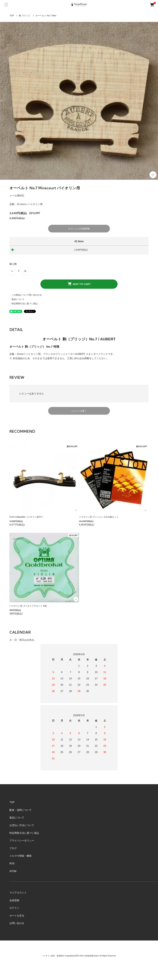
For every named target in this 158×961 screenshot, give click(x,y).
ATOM (12, 871)
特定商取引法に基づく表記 (24, 833)
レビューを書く (79, 411)
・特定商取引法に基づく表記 (23, 303)
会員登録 (14, 900)
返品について (16, 817)
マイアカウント (18, 892)
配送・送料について (20, 810)
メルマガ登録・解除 (20, 855)
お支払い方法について (21, 825)
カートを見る (16, 915)
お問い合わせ (16, 923)
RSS (12, 863)
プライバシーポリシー (21, 840)
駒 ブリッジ (24, 15)
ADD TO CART (79, 284)
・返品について (17, 299)
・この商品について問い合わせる (25, 295)
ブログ (13, 848)
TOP (11, 15)
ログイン (14, 908)
